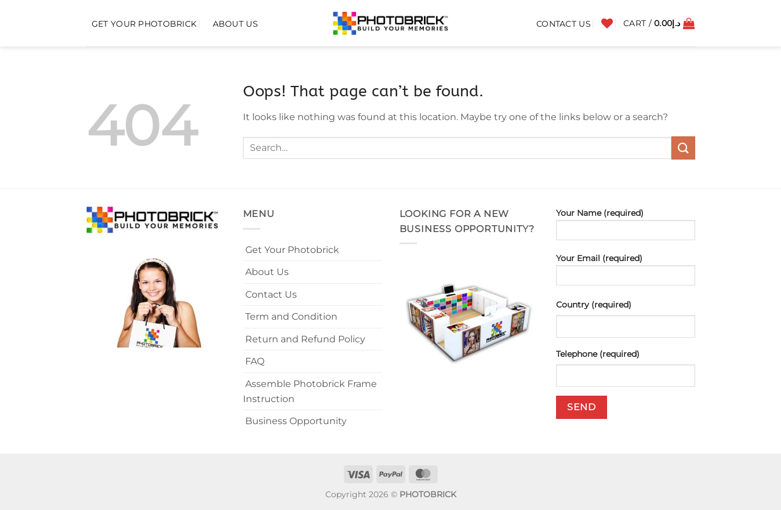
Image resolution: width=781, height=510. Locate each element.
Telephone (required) (598, 354)
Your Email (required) (625, 273)
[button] (659, 23)
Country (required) (593, 304)
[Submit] (683, 147)
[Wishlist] (607, 23)
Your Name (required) (625, 228)
